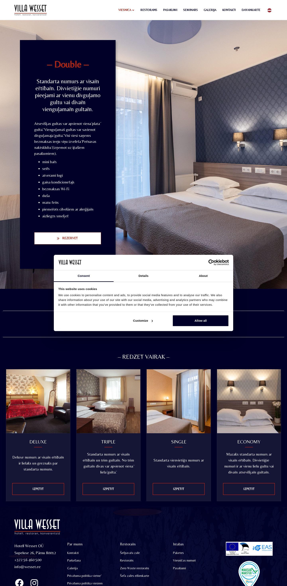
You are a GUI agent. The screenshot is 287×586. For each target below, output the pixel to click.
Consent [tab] (84, 275)
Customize (143, 320)
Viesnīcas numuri (184, 561)
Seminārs (190, 10)
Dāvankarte (251, 10)
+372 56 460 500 (27, 560)
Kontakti (229, 10)
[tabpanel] (38, 319)
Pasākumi (170, 10)
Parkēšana (74, 561)
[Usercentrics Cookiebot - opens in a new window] (211, 263)
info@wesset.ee (27, 567)
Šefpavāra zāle (130, 553)
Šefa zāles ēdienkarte (134, 576)
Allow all (201, 320)
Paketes (178, 553)
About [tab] (203, 275)
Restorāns (148, 10)
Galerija (210, 10)
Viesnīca (124, 10)
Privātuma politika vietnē (84, 576)
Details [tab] (143, 275)
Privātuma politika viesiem (85, 584)
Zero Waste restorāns (134, 568)
